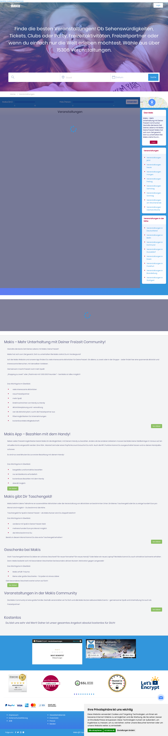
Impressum (13, 715)
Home (12, 94)
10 (93, 694)
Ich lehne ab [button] (109, 730)
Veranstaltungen (27, 94)
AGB (10, 721)
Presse (52, 721)
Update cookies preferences (12, 1)
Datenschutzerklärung (18, 718)
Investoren (54, 718)
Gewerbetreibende (57, 715)
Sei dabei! (157, 426)
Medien (53, 724)
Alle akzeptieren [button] (95, 730)
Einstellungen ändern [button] (126, 730)
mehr (154, 142)
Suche (153, 77)
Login (158, 5)
